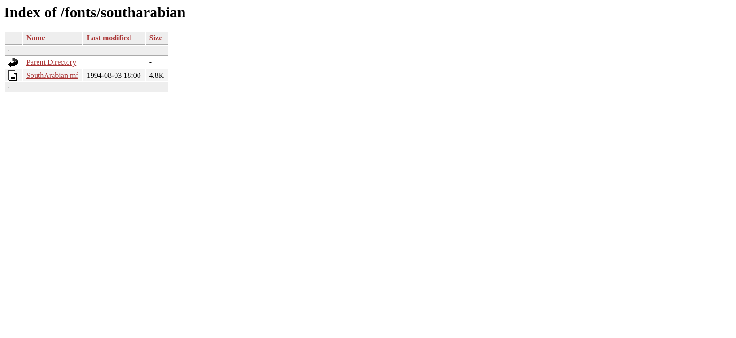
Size (155, 38)
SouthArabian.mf (52, 75)
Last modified (109, 38)
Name (35, 38)
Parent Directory (51, 62)
